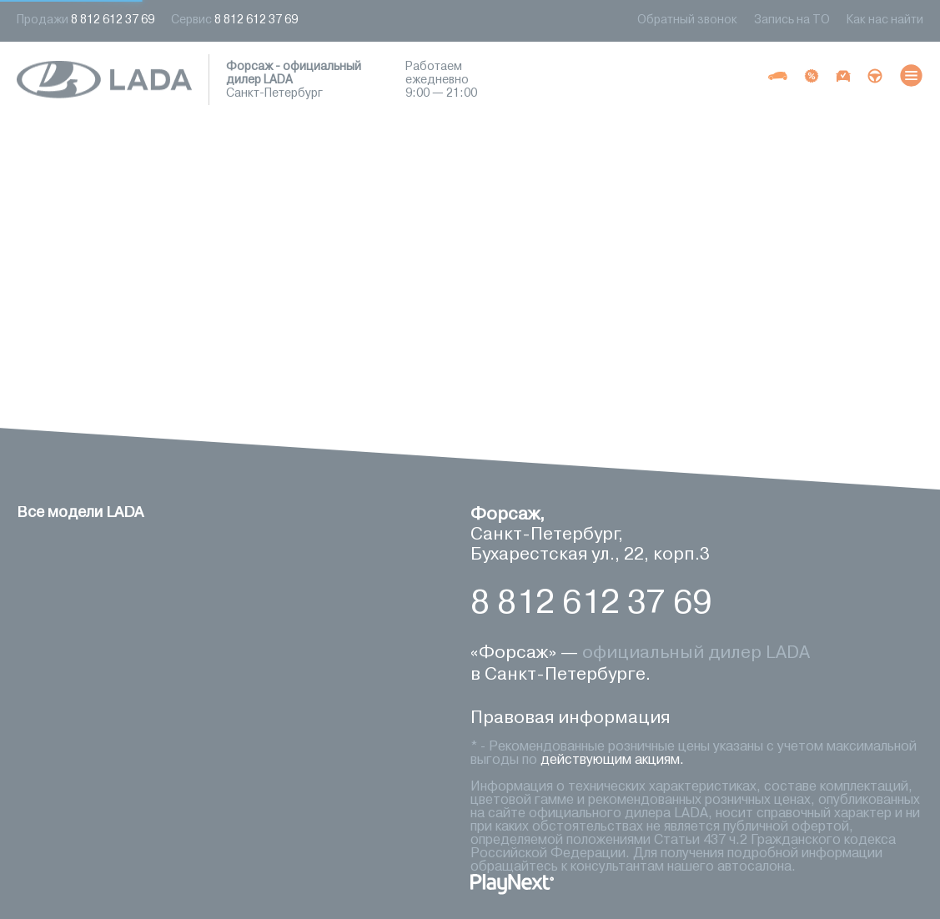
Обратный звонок (687, 20)
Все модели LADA (80, 513)
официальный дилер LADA (696, 653)
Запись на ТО (792, 20)
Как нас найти (885, 20)
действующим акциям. (612, 760)
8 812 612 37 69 (590, 604)
